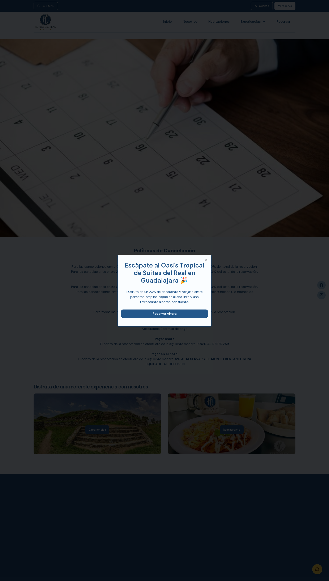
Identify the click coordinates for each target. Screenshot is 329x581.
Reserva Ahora (165, 313)
